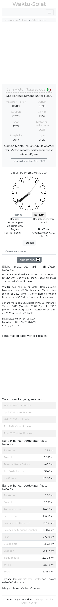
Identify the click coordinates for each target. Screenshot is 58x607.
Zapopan (9, 551)
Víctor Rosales (38, 20)
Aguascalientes (12, 509)
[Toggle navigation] (50, 12)
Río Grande (10, 478)
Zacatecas (9, 450)
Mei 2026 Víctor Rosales (17, 419)
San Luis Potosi (12, 516)
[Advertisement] (29, 53)
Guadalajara (10, 544)
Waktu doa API (29, 603)
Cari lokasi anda (29, 259)
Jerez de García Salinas (17, 464)
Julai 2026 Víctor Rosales (18, 433)
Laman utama (11, 20)
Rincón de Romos (14, 471)
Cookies (49, 599)
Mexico (24, 20)
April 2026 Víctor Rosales (18, 412)
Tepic (7, 571)
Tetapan (29, 242)
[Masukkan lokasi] (29, 251)
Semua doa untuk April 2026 (29, 161)
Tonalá (7, 564)
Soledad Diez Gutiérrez (17, 523)
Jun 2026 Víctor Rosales (17, 426)
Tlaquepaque (11, 557)
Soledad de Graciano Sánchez (20, 530)
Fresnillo (8, 457)
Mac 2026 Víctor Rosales (17, 405)
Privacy (38, 599)
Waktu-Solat (29, 4)
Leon (6, 537)
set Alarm (39, 214)
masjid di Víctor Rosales (28, 579)
